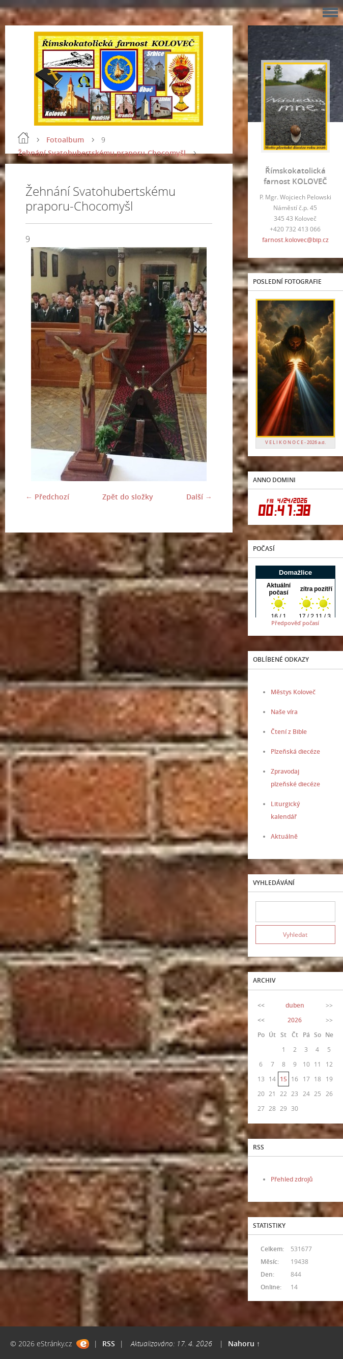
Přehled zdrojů (292, 1179)
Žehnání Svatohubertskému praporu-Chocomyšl (102, 153)
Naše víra (284, 711)
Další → (199, 496)
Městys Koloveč (293, 692)
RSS (108, 1343)
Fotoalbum (65, 139)
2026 (295, 1020)
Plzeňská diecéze (295, 751)
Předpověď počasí (295, 623)
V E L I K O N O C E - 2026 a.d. (295, 442)
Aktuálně (284, 836)
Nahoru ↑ (244, 1343)
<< (261, 1005)
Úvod (23, 138)
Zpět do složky (127, 496)
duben (294, 1005)
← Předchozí (47, 496)
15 (283, 1079)
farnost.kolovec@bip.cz (295, 239)
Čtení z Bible (289, 731)
